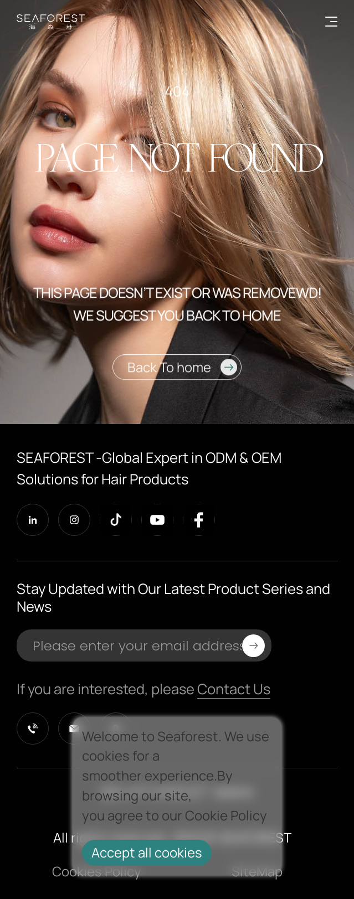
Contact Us (233, 689)
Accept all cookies (146, 852)
